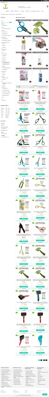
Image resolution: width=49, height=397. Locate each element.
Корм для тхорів (29, 372)
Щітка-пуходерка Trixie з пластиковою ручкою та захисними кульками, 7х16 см (40, 303)
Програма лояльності (42, 384)
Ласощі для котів (5, 372)
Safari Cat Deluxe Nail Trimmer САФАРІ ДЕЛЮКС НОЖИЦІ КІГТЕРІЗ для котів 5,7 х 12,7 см (23, 212)
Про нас (22, 11)
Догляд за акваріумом (30, 385)
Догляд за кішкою (5, 378)
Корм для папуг (28, 378)
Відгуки (39, 381)
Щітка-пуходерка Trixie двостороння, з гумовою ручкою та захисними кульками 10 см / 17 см (23, 325)
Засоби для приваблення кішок (40, 68)
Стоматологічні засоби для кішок (24, 52)
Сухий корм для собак (18, 369)
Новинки (39, 374)
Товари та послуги (14, 11)
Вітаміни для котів (5, 376)
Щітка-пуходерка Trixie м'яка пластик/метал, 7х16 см (24, 303)
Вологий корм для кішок (6, 371)
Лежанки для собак (17, 384)
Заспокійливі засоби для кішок (23, 68)
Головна (7, 11)
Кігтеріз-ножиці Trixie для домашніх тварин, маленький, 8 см (23, 125)
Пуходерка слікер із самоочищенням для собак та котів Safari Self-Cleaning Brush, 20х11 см (23, 280)
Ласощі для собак (17, 372)
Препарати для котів (5, 377)
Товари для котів (12, 14)
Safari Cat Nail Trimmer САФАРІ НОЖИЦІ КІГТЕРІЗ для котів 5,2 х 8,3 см (40, 190)
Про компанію (40, 376)
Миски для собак (17, 380)
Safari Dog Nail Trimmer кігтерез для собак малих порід (40, 212)
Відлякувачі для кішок (40, 52)
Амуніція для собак (17, 382)
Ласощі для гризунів (29, 373)
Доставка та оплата (35, 11)
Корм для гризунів (29, 370)
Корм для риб (28, 384)
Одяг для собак (16, 378)
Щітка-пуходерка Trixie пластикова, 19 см (40, 347)
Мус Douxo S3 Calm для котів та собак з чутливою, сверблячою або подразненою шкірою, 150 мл (40, 102)
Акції (39, 373)
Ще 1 (3, 97)
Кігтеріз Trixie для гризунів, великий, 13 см (40, 125)
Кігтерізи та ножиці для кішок (23, 20)
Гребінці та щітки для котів (40, 20)
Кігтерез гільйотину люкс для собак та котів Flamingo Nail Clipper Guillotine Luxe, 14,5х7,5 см (23, 235)
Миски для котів (4, 382)
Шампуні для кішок (23, 36)
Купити (24, 130)
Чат (44, 394)
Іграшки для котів (5, 383)
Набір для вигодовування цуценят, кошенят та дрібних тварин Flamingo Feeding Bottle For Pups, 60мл (23, 102)
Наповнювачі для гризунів (30, 374)
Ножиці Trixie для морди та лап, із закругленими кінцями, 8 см (24, 168)
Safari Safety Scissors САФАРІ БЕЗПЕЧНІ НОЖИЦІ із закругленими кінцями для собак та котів (24, 257)
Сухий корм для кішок (5, 369)
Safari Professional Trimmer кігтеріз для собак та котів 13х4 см (24, 190)
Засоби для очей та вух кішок (40, 36)
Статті (42, 11)
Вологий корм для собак (18, 371)
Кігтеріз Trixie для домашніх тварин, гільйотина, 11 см (23, 147)
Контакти (28, 11)
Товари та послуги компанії (43, 372)
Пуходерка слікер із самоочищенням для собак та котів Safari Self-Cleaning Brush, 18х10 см (40, 257)
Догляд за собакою (17, 373)
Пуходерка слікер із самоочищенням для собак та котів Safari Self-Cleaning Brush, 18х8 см (40, 280)
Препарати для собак (17, 375)
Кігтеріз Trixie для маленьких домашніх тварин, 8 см (40, 147)
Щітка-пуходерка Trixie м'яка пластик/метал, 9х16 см (24, 347)
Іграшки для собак (17, 381)
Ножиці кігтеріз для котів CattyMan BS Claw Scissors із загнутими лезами (40, 235)
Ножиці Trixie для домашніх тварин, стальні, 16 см (40, 168)
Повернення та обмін (42, 380)
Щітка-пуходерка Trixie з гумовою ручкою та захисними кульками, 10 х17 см (40, 324)
